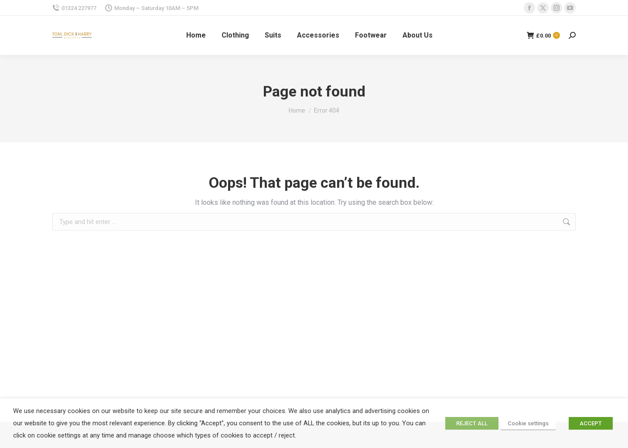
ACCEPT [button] (591, 423)
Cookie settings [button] (528, 423)
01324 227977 (74, 8)
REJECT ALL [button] (472, 423)
